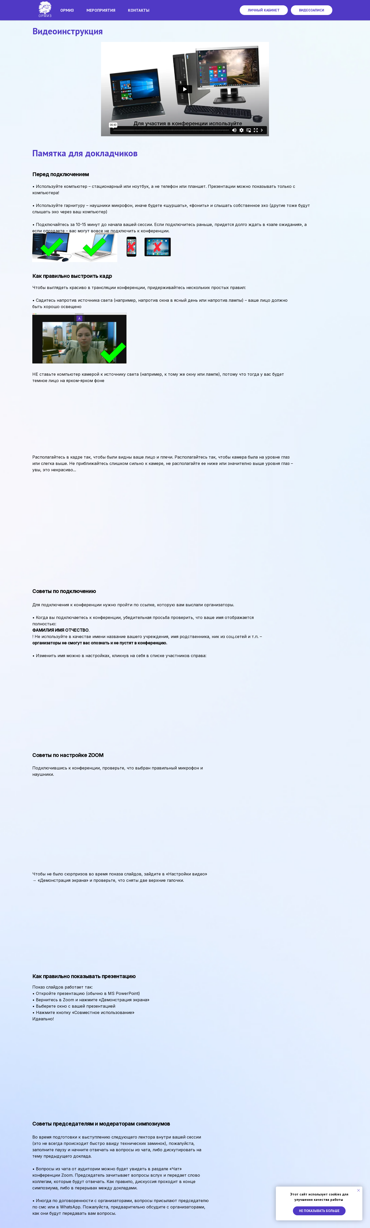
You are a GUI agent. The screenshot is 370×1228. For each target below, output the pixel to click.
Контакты (138, 10)
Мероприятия (101, 10)
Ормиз (67, 10)
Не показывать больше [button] (319, 1211)
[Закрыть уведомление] (358, 1190)
